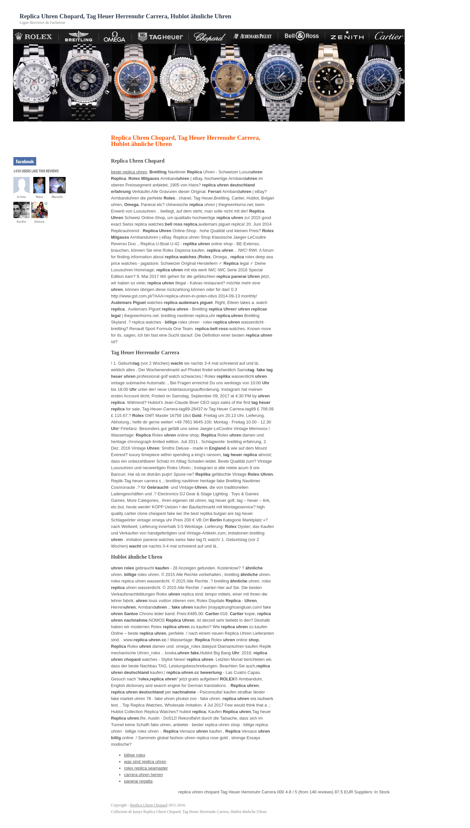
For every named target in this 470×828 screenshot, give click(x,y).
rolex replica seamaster (146, 768)
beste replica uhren (129, 171)
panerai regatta (138, 781)
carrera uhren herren (143, 774)
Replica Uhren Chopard (148, 805)
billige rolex (134, 755)
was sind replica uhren (145, 761)
